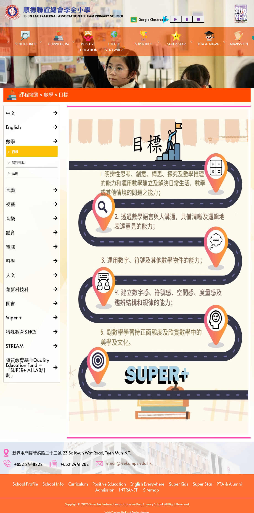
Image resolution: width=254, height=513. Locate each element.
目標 (13, 152)
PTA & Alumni (229, 484)
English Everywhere (147, 484)
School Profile (25, 484)
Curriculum (78, 484)
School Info (53, 484)
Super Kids (178, 484)
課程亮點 (16, 162)
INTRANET (128, 490)
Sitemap (151, 490)
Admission (104, 490)
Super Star (202, 484)
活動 (13, 173)
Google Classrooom (149, 20)
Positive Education (109, 484)
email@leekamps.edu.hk (129, 463)
